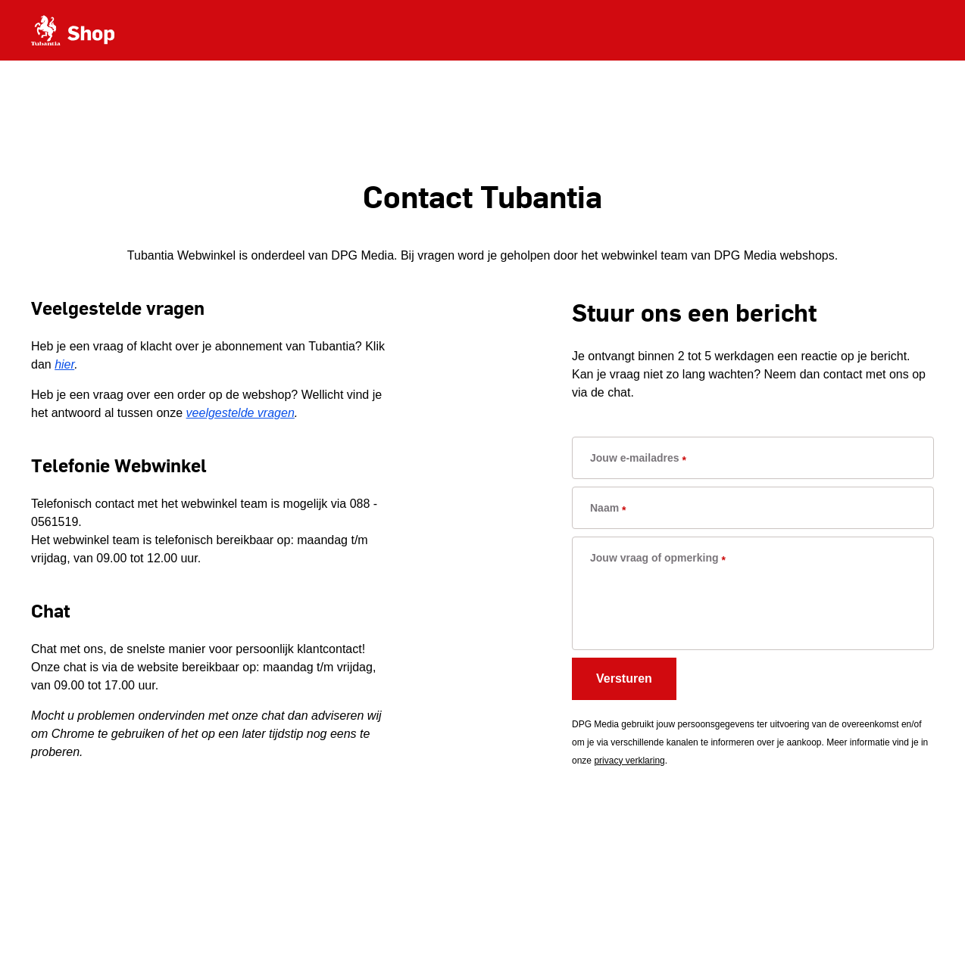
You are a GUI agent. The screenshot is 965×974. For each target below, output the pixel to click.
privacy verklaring (629, 760)
